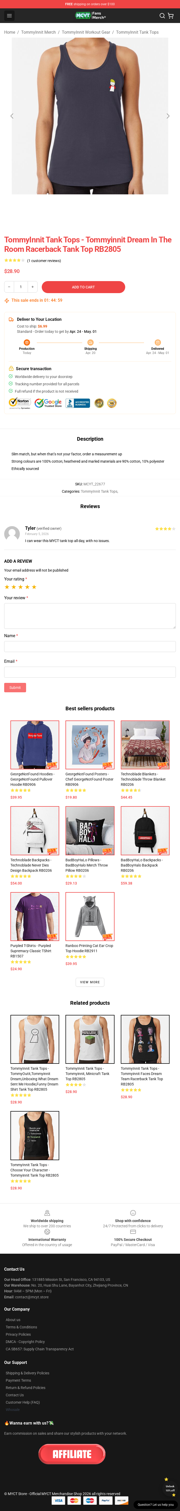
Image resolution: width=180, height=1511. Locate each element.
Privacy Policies (18, 1334)
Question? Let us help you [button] (156, 1505)
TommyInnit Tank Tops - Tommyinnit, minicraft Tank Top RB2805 (87, 1073)
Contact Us (15, 1395)
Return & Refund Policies (25, 1388)
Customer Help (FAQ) (23, 1402)
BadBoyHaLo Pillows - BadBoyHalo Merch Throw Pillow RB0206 (86, 865)
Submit (15, 687)
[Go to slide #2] (103, 205)
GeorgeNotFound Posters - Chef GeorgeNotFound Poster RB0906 (89, 779)
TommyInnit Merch (38, 32)
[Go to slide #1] (76, 205)
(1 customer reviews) (44, 261)
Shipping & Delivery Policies (27, 1373)
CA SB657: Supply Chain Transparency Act (40, 1349)
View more (90, 982)
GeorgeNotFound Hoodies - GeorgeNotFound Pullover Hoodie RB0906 (32, 779)
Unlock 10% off (170, 1488)
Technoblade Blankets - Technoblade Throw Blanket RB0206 (143, 779)
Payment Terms (18, 1380)
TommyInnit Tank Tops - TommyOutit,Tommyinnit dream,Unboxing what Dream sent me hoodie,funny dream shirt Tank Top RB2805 (34, 1078)
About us (13, 1320)
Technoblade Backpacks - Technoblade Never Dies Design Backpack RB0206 (31, 865)
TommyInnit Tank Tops (137, 32)
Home (9, 32)
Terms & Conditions (21, 1327)
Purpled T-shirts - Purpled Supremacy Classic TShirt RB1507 (30, 951)
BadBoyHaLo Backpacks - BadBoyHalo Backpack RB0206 (142, 865)
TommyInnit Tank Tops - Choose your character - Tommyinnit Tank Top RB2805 (34, 1170)
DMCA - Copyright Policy (25, 1342)
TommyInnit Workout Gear (86, 32)
